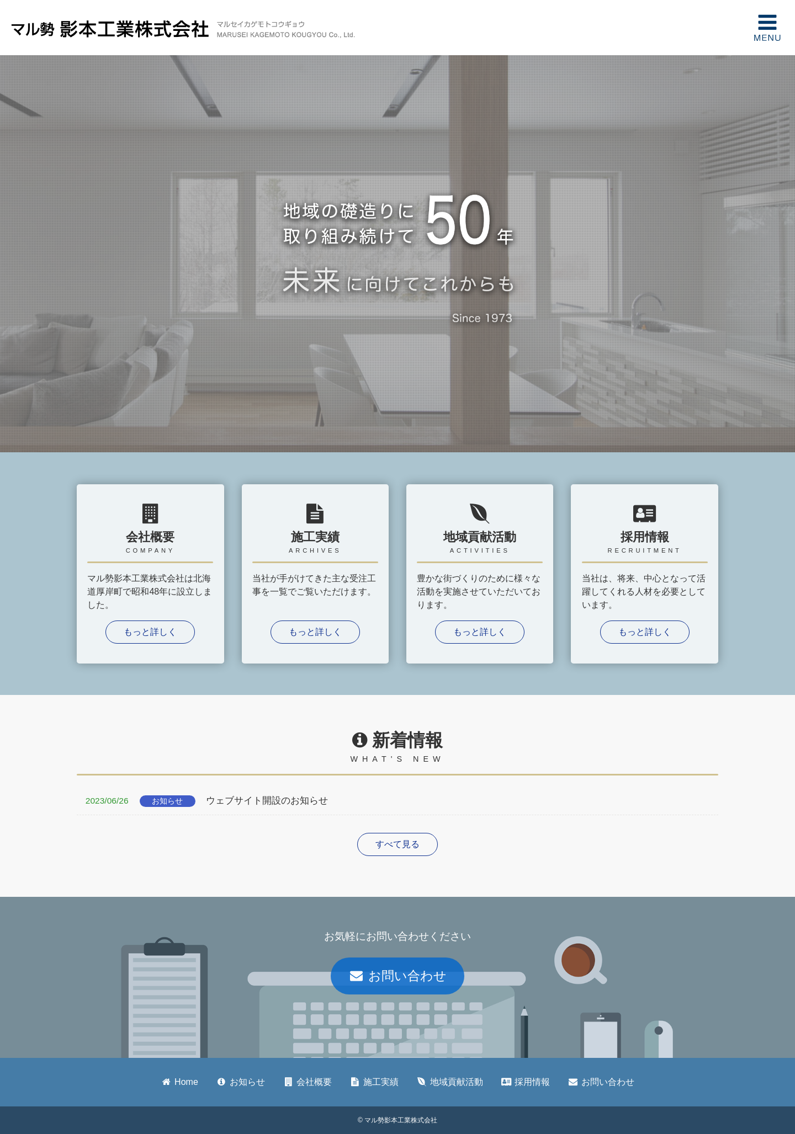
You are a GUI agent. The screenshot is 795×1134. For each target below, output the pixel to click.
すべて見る (397, 844)
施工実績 (374, 1082)
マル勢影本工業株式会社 (110, 27)
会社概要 (307, 1082)
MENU (767, 27)
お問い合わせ (397, 976)
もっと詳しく (150, 631)
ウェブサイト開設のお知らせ (202, 801)
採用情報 (525, 1082)
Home (179, 1082)
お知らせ (240, 1082)
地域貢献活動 (449, 1082)
